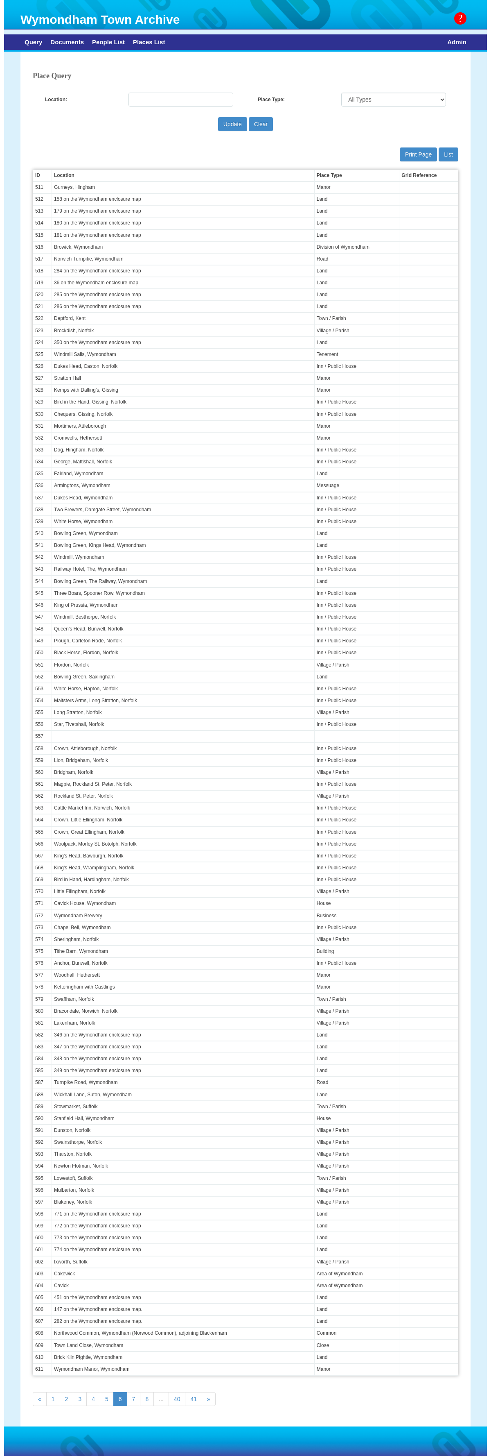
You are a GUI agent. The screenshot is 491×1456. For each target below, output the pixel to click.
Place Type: (271, 99)
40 (177, 1399)
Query (33, 42)
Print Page (418, 154)
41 (193, 1399)
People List (108, 42)
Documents (67, 42)
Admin (456, 42)
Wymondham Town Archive (100, 19)
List (448, 154)
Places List (149, 42)
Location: (56, 99)
